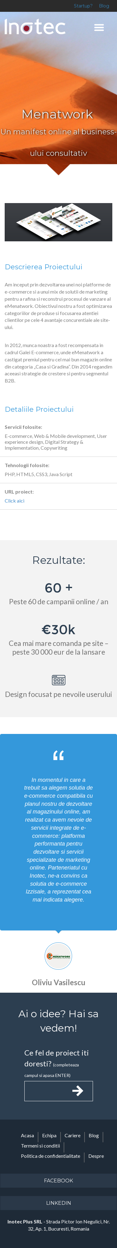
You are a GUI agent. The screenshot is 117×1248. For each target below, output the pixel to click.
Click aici (14, 500)
